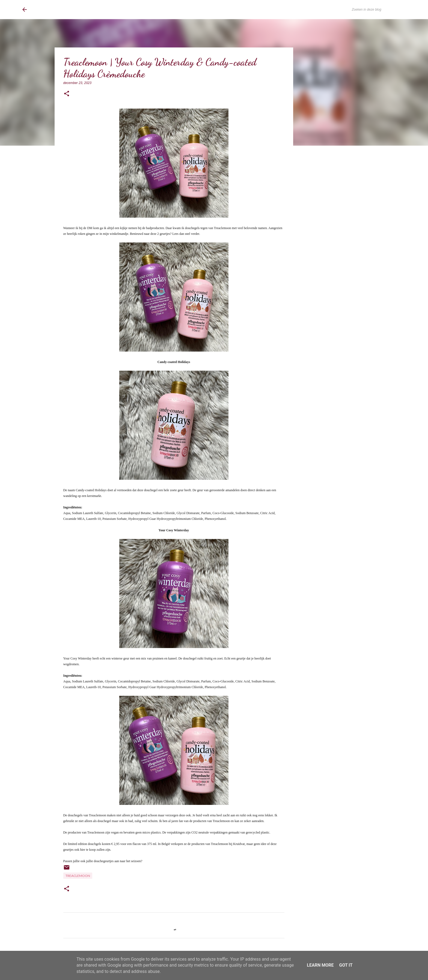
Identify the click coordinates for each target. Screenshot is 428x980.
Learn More (320, 965)
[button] (66, 94)
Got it (345, 965)
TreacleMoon (78, 876)
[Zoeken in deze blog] (378, 9)
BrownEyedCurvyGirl (67, 9)
